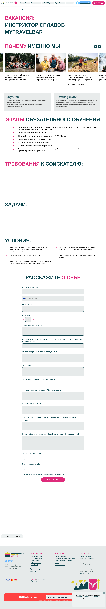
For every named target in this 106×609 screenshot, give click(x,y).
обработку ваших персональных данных (88, 596)
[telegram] (9, 561)
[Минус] (23, 319)
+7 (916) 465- (84, 556)
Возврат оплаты (60, 565)
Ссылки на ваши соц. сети (32, 325)
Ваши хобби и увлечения (31, 404)
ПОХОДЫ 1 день (36, 556)
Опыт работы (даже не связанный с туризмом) (39, 352)
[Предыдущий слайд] (95, 46)
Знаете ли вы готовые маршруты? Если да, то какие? (42, 390)
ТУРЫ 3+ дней (36, 563)
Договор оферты (60, 556)
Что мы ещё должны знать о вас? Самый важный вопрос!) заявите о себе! (50, 434)
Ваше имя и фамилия (30, 287)
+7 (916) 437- (84, 573)
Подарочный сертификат (37, 569)
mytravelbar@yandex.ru (87, 558)
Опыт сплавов (27, 366)
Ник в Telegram (27, 304)
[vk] (6, 561)
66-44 (89, 573)
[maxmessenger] (11, 561)
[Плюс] (33, 319)
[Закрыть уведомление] (104, 593)
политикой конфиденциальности (56, 474)
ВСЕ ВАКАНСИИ (13, 536)
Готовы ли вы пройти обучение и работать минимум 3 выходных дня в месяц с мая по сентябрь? (52, 340)
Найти (34, 579)
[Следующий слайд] (99, 46)
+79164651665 (85, 3)
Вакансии (33, 571)
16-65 (89, 556)
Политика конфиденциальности (65, 558)
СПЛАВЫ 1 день (36, 558)
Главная (7, 9)
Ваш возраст (26, 315)
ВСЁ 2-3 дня (35, 560)
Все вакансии (16, 9)
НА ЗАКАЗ (34, 565)
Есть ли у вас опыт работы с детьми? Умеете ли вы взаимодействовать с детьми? (50, 419)
